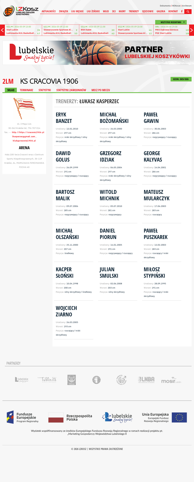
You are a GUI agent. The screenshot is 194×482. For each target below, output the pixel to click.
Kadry (122, 11)
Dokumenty (165, 5)
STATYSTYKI (45, 90)
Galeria (161, 11)
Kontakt (173, 11)
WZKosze (176, 5)
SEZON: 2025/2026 (181, 79)
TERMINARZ (26, 90)
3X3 (114, 11)
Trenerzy (134, 11)
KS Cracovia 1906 (49, 81)
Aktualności (49, 11)
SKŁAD (10, 90)
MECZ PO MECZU (101, 90)
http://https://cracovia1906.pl (28, 132)
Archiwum (187, 5)
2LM (8, 81)
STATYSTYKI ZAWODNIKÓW (71, 90)
